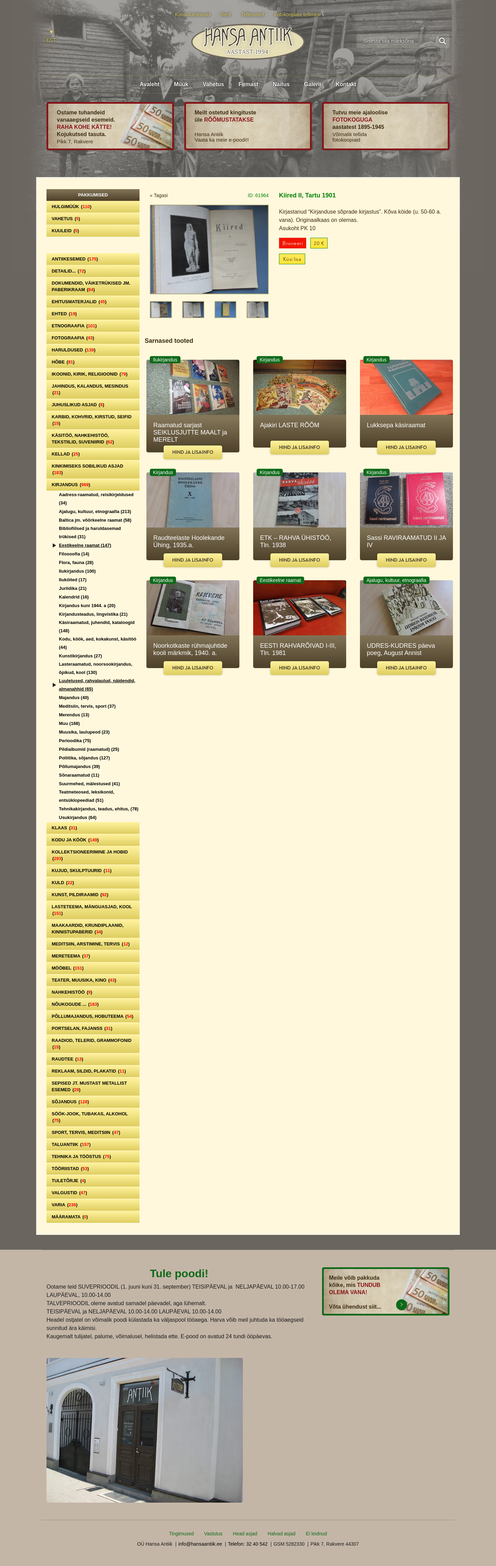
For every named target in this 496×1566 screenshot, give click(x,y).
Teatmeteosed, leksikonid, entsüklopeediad (86, 796)
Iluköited (72, 579)
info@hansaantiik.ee (200, 1544)
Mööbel (68, 968)
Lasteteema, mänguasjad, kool (92, 910)
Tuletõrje (69, 1180)
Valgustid (69, 1192)
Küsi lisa (292, 259)
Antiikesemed (75, 259)
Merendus (74, 714)
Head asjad (245, 1533)
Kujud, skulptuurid (82, 870)
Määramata (70, 1216)
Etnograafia (74, 325)
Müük (181, 84)
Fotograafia (73, 337)
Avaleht (149, 84)
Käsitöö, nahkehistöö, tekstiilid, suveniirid (83, 438)
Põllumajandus (79, 766)
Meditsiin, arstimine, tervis (91, 943)
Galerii (312, 84)
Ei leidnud (316, 1533)
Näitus (281, 84)
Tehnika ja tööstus (81, 1156)
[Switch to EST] (51, 37)
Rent (225, 14)
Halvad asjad (282, 1533)
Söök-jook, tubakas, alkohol (90, 1117)
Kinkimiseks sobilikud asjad (87, 469)
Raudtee (67, 1059)
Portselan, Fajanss (82, 1028)
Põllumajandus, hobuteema (92, 1016)
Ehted (64, 313)
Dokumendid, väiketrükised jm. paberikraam (91, 286)
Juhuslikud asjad (78, 404)
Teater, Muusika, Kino (84, 980)
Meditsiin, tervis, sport (87, 706)
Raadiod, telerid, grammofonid (92, 1044)
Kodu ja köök (75, 839)
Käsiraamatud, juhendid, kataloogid (97, 626)
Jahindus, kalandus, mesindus (90, 389)
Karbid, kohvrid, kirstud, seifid (92, 420)
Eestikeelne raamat (85, 545)
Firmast (248, 84)
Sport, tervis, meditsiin (86, 1132)
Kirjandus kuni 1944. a (87, 605)
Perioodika (75, 740)
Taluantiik (71, 1144)
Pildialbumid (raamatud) (89, 749)
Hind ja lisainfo (192, 452)
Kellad (66, 454)
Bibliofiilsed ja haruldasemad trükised (90, 532)
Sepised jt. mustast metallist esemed (89, 1086)
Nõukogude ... (75, 1004)
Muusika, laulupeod (84, 732)
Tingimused (181, 1533)
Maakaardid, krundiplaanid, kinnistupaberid (88, 928)
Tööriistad (70, 1168)
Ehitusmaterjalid (79, 301)
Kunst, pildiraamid (80, 894)
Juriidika (72, 588)
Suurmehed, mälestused (89, 783)
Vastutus (213, 1533)
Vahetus (213, 84)
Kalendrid (74, 597)
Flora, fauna (76, 562)
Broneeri (292, 243)
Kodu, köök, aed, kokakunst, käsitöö (97, 643)
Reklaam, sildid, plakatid (89, 1071)
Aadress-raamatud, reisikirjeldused (96, 498)
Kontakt (346, 84)
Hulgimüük (71, 206)
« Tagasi (159, 195)
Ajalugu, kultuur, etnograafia (95, 511)
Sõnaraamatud (79, 775)
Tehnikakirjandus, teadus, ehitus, (98, 808)
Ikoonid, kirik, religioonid (89, 374)
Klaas (64, 827)
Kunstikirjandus (80, 655)
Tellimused (252, 14)
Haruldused (73, 349)
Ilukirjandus (77, 571)
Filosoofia (74, 553)
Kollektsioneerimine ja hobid (90, 855)
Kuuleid (65, 230)
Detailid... (69, 271)
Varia (65, 1204)
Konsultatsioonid (192, 14)
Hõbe (63, 362)
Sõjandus (70, 1101)
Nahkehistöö (72, 992)
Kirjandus (71, 484)
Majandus (74, 697)
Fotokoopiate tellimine (297, 14)
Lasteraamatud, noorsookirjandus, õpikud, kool (95, 668)
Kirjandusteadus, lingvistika (93, 614)
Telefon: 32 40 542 (248, 1544)
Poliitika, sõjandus (84, 757)
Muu (69, 723)
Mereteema (71, 956)
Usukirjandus (77, 817)
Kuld (63, 882)
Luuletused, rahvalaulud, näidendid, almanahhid (97, 685)
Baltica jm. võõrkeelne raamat (95, 520)
